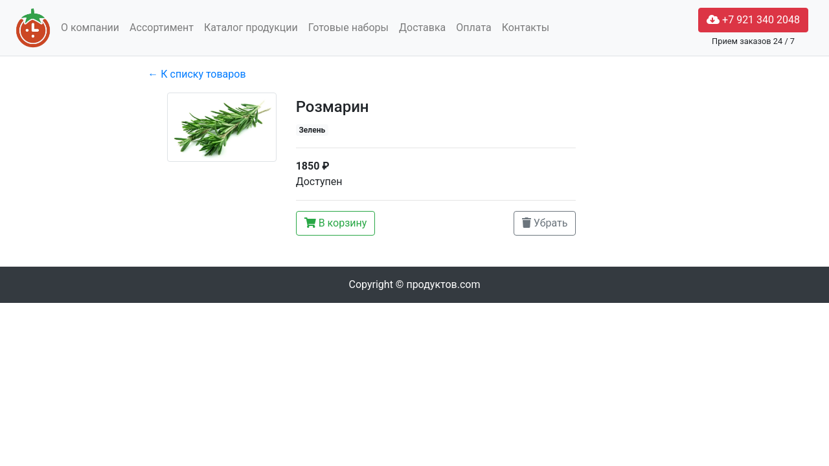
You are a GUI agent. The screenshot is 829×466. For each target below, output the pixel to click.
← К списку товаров (196, 74)
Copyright (415, 284)
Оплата (473, 27)
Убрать (545, 223)
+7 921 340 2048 (753, 20)
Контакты (525, 27)
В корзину (335, 223)
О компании (90, 27)
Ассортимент (162, 27)
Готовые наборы (348, 27)
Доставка (422, 27)
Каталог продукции (251, 27)
